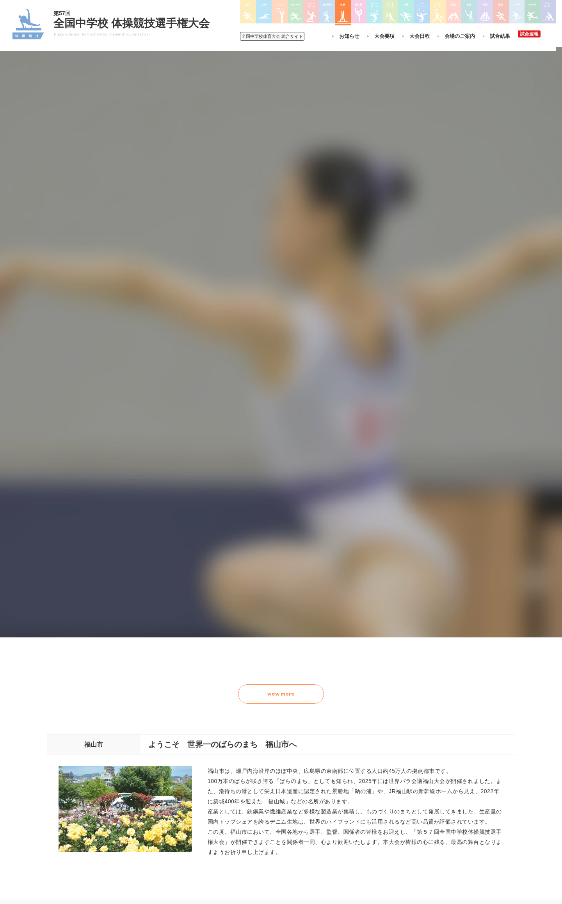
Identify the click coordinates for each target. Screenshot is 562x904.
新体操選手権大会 (319, 771)
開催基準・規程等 (179, 782)
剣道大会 (369, 771)
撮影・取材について (181, 802)
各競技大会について (269, 750)
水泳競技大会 (260, 782)
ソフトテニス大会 (319, 792)
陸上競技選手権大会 (267, 771)
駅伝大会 (369, 792)
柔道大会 (310, 832)
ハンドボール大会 (264, 812)
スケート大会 (374, 812)
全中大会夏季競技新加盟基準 (190, 792)
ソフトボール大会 (319, 822)
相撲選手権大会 (376, 782)
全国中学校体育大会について (193, 750)
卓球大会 (310, 802)
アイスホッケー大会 (381, 822)
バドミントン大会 (319, 812)
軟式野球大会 (260, 822)
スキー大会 (371, 802)
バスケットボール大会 (269, 792)
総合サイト (273, 36)
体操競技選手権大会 (267, 832)
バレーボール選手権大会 (326, 782)
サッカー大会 (260, 802)
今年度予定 (172, 771)
